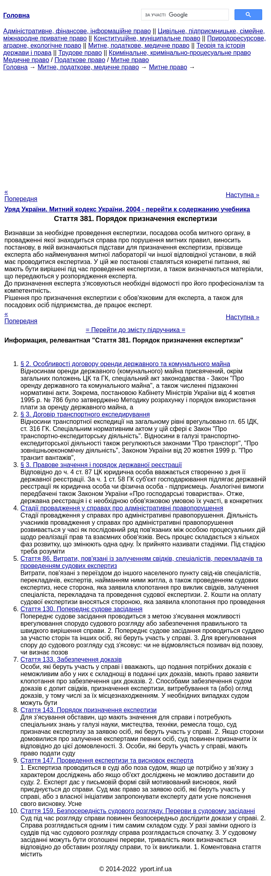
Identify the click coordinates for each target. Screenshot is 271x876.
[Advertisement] (135, 127)
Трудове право (80, 52)
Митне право (130, 59)
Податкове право (80, 59)
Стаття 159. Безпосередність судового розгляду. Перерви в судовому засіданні (137, 811)
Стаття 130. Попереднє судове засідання (81, 609)
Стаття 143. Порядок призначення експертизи (88, 710)
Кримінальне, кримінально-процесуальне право (180, 52)
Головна (15, 67)
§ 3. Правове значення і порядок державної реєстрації (101, 464)
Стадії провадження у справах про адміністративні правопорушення (121, 508)
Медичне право (26, 59)
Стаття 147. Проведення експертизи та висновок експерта (107, 760)
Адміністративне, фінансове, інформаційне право (77, 31)
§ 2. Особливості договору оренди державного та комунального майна (125, 363)
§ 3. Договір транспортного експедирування (85, 414)
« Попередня (20, 195)
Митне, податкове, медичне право (139, 45)
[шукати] (184, 14)
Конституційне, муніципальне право (147, 38)
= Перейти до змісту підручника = (136, 329)
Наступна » (242, 194)
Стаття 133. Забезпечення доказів (71, 659)
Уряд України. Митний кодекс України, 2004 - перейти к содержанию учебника (127, 209)
